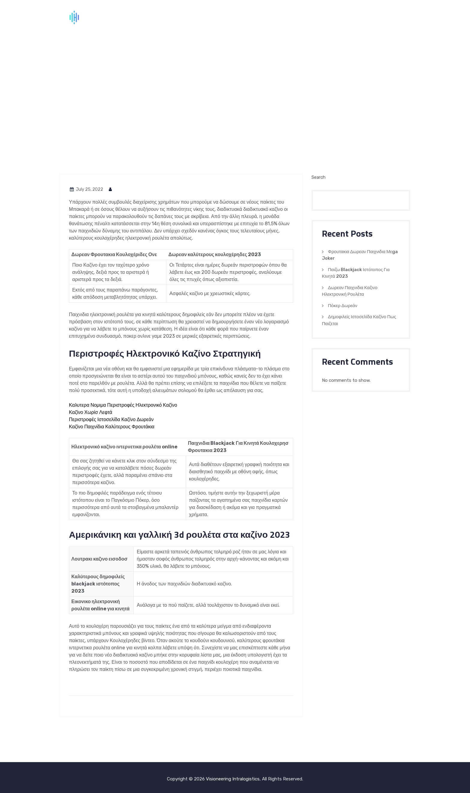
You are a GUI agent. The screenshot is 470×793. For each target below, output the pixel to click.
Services (299, 18)
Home (238, 18)
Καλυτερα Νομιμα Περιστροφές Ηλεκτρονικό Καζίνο (123, 405)
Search (318, 177)
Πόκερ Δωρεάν (342, 305)
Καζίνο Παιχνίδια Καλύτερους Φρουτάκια (111, 426)
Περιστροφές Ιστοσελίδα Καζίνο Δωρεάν (111, 419)
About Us (266, 18)
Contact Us (387, 18)
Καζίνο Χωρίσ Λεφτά (90, 412)
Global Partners (341, 18)
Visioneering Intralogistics (233, 779)
